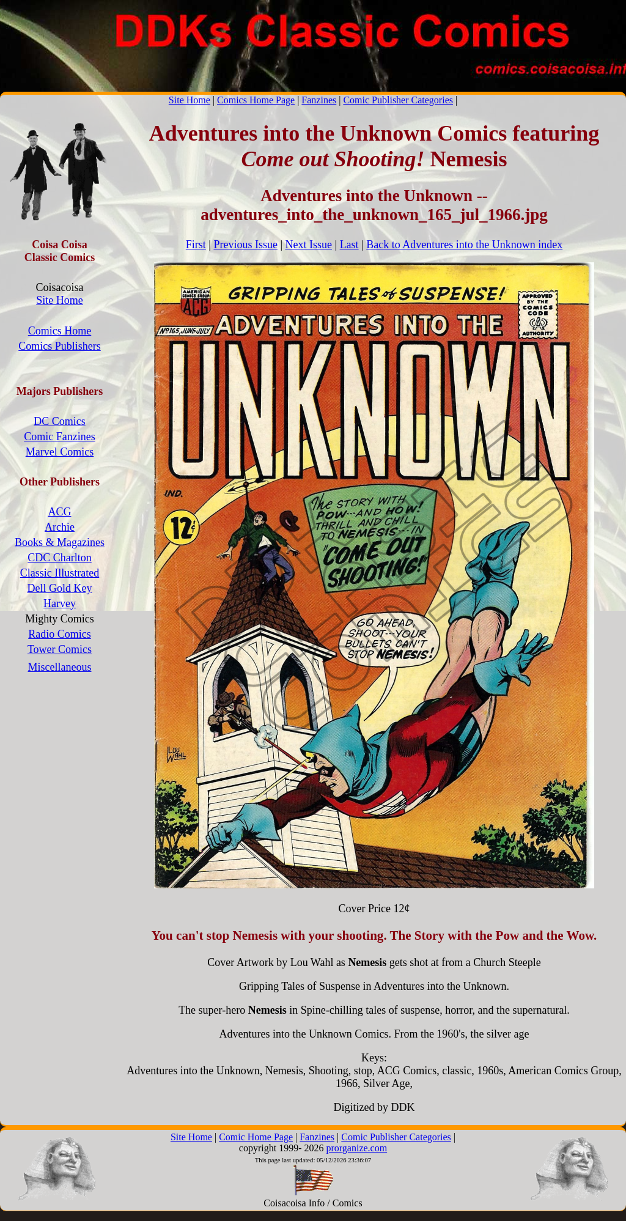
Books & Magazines (60, 542)
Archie (60, 527)
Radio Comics (59, 634)
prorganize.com (356, 1148)
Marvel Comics (60, 452)
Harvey (59, 603)
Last (349, 244)
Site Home (189, 100)
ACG (59, 512)
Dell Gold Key (60, 588)
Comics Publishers (59, 346)
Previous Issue (245, 244)
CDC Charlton (60, 557)
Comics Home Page (256, 100)
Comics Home (60, 331)
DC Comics (60, 421)
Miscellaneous (60, 667)
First (196, 244)
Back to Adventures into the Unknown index (464, 244)
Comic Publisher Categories (398, 100)
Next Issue (308, 244)
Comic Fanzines (59, 436)
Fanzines (318, 100)
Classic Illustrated (59, 573)
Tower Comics (60, 649)
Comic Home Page (256, 1137)
